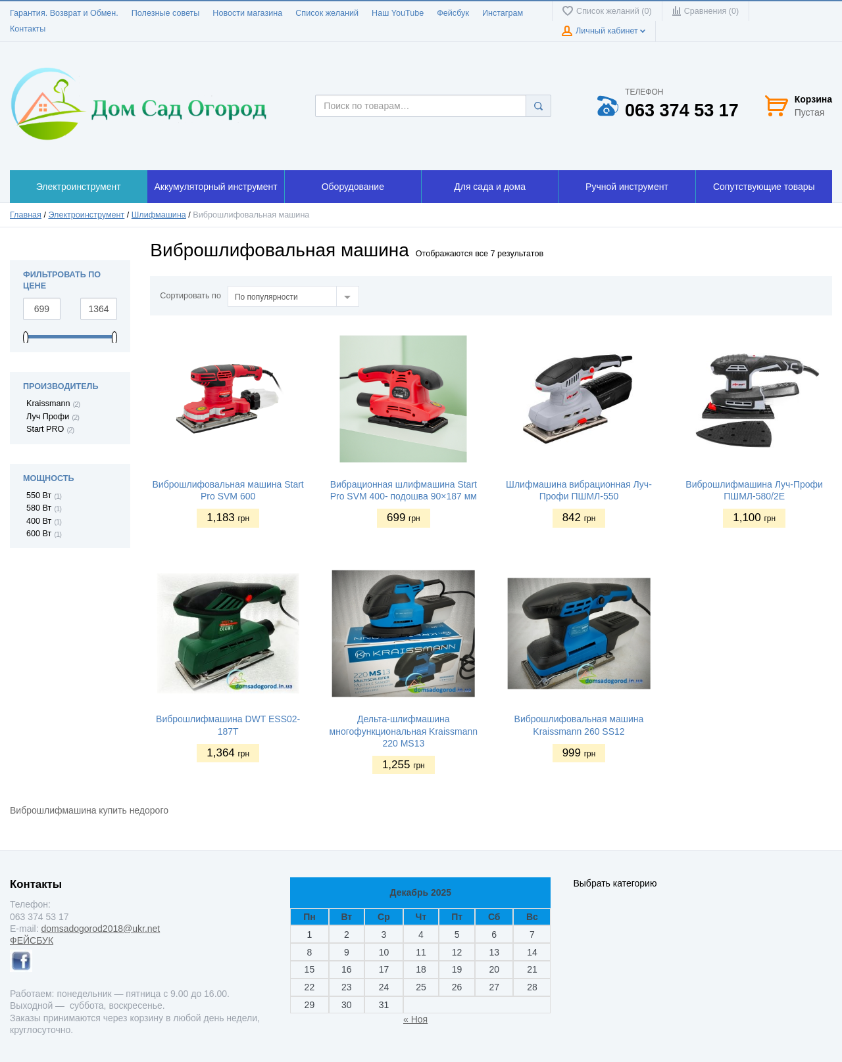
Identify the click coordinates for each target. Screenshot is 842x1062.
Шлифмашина (159, 214)
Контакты (27, 29)
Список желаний (327, 13)
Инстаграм (502, 13)
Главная (25, 214)
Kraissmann (48, 403)
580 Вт (38, 508)
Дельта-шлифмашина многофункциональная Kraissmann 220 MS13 (404, 731)
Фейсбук (453, 13)
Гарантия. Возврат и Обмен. (64, 13)
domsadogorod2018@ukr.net (100, 928)
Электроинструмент (86, 214)
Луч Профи (47, 416)
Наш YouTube (398, 13)
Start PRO (45, 429)
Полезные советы (166, 13)
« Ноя (415, 1019)
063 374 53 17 (682, 111)
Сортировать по (190, 295)
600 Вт (38, 533)
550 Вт (38, 495)
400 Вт (38, 521)
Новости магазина (247, 13)
